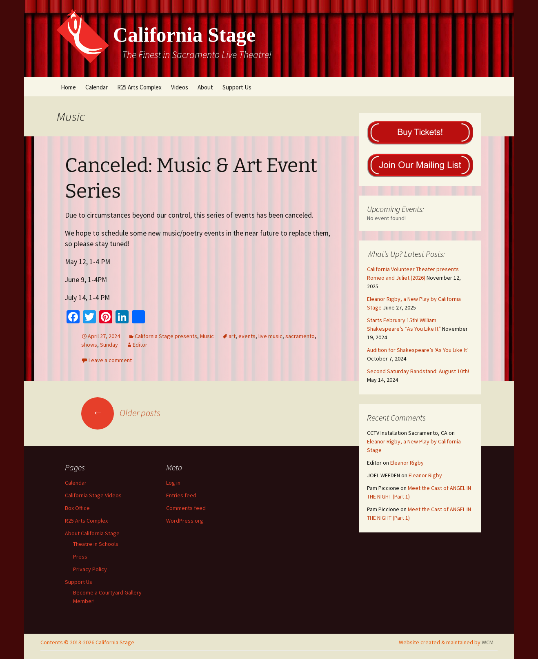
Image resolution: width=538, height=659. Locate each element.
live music (270, 336)
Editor (140, 344)
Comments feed (186, 508)
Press (80, 556)
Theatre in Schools (95, 544)
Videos (179, 87)
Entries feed (181, 495)
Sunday (109, 344)
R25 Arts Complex (139, 87)
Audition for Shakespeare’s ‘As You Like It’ (418, 350)
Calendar (96, 87)
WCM (488, 642)
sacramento (300, 336)
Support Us (236, 87)
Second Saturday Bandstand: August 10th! (418, 371)
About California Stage (92, 533)
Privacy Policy (90, 569)
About (205, 87)
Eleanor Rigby (407, 462)
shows (89, 344)
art (232, 336)
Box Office (77, 508)
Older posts (120, 413)
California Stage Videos (93, 495)
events (247, 336)
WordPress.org (184, 520)
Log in (173, 482)
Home (68, 87)
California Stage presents (166, 336)
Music (207, 336)
